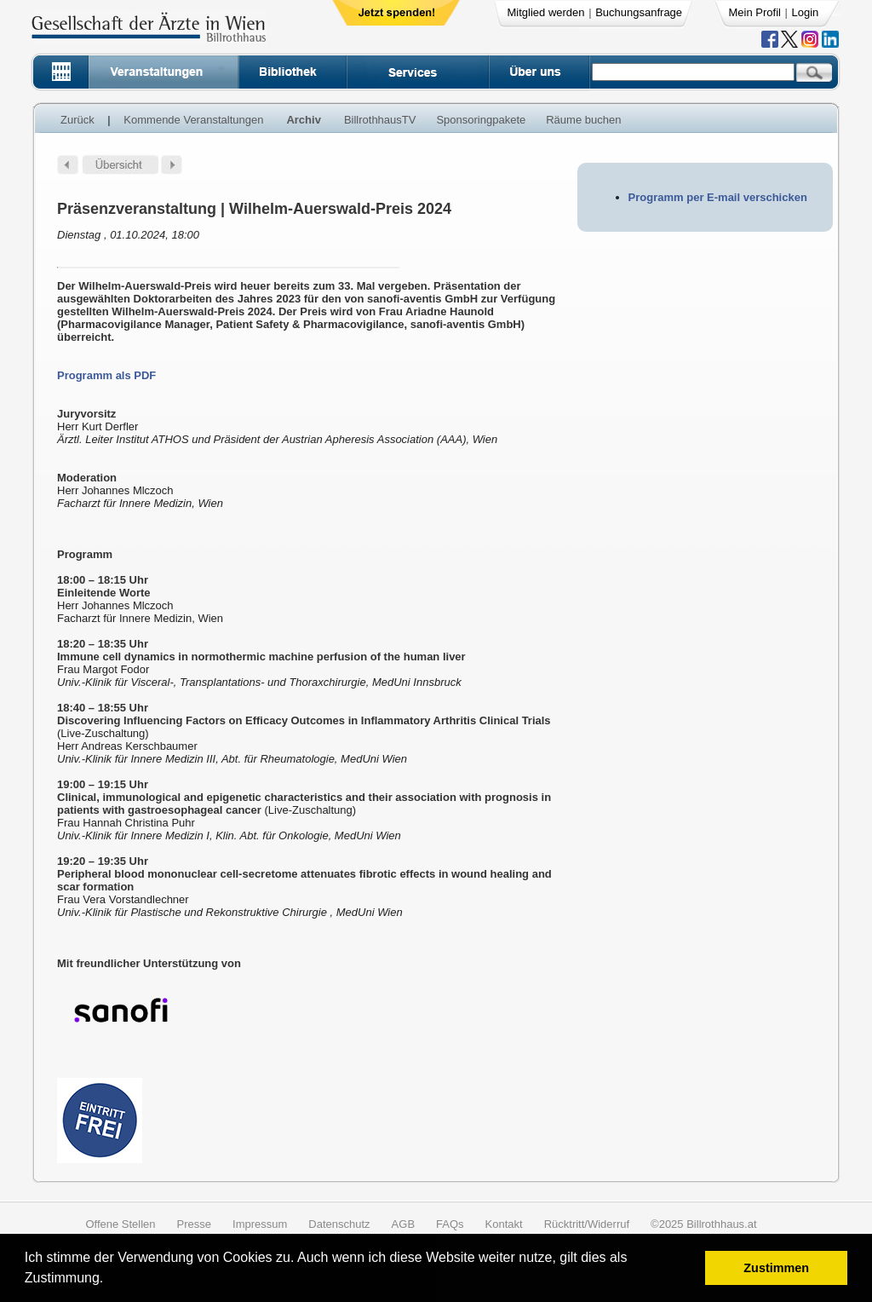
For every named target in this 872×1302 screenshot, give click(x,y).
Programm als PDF (106, 375)
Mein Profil (755, 12)
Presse (194, 1224)
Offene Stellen (120, 1224)
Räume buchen (583, 119)
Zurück (77, 119)
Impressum (259, 1224)
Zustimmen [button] (776, 1268)
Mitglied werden (546, 12)
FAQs (450, 1224)
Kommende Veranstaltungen (193, 119)
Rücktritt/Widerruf (586, 1224)
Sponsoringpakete (480, 119)
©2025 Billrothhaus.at (704, 1224)
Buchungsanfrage (638, 12)
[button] (109, 1280)
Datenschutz (339, 1224)
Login (805, 12)
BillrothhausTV (380, 119)
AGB (403, 1224)
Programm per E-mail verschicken (717, 197)
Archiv (303, 119)
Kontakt (504, 1224)
